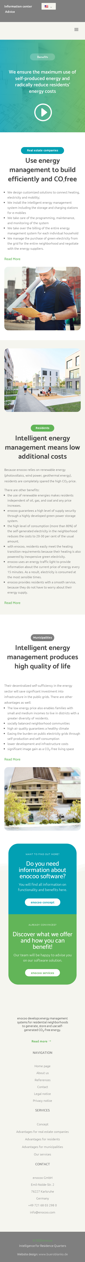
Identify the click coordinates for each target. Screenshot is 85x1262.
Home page (42, 1066)
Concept (42, 1124)
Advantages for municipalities (42, 1146)
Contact (42, 1086)
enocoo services (42, 972)
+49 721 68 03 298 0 (42, 1205)
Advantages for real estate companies (42, 1131)
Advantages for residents (42, 1139)
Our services (42, 1154)
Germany (42, 1198)
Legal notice (42, 1093)
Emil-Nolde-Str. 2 (42, 1184)
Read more (39, 1041)
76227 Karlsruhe (42, 1191)
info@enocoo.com (42, 1212)
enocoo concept (42, 902)
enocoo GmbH (42, 1177)
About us (42, 1073)
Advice (10, 11)
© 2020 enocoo (42, 1240)
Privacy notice (42, 1100)
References (43, 1080)
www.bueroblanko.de (53, 1254)
